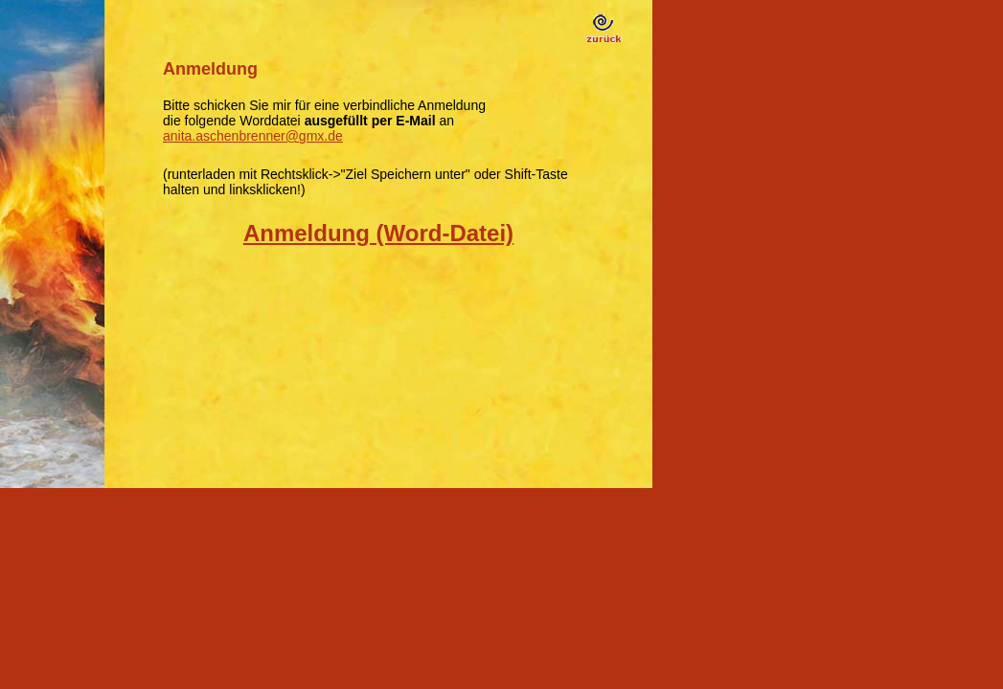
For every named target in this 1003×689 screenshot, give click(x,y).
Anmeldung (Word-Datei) (378, 233)
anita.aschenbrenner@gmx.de (253, 136)
